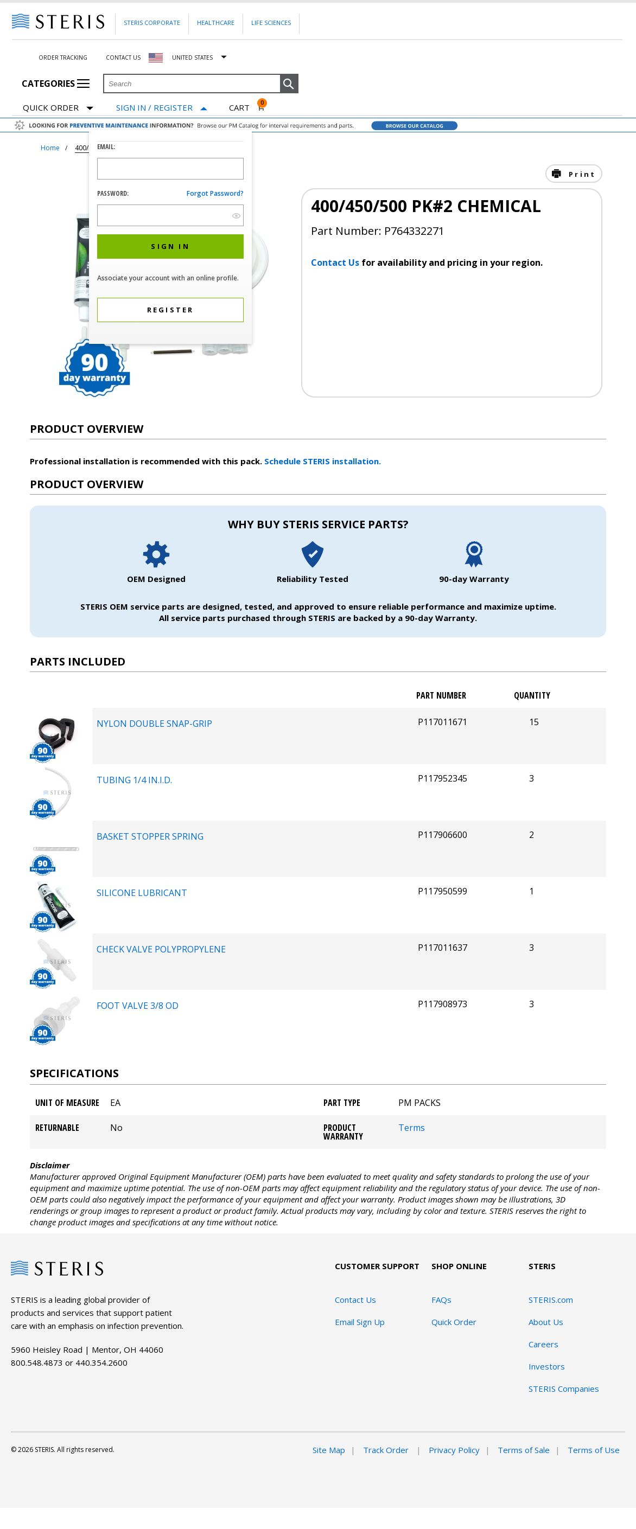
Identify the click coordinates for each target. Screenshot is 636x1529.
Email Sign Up (360, 1321)
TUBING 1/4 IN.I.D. (134, 780)
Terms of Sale (524, 1449)
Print (580, 174)
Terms (411, 1128)
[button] (289, 84)
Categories (56, 83)
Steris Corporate (152, 22)
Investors (547, 1366)
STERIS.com (551, 1299)
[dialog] (170, 238)
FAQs (441, 1299)
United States (192, 57)
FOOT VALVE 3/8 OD (138, 1006)
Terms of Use (594, 1449)
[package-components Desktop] (57, 760)
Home (50, 147)
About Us (546, 1321)
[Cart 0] (247, 107)
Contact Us (123, 57)
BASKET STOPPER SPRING (150, 836)
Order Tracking (63, 57)
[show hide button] (236, 216)
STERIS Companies (564, 1388)
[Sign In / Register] (161, 108)
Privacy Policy (454, 1449)
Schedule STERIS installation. (322, 461)
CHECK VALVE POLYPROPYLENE (161, 949)
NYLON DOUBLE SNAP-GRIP (154, 724)
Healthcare (215, 22)
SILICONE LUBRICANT (142, 893)
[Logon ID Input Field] (170, 169)
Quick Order (58, 108)
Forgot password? (215, 193)
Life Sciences (271, 22)
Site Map (329, 1449)
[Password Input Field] (170, 215)
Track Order (387, 1449)
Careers (543, 1344)
